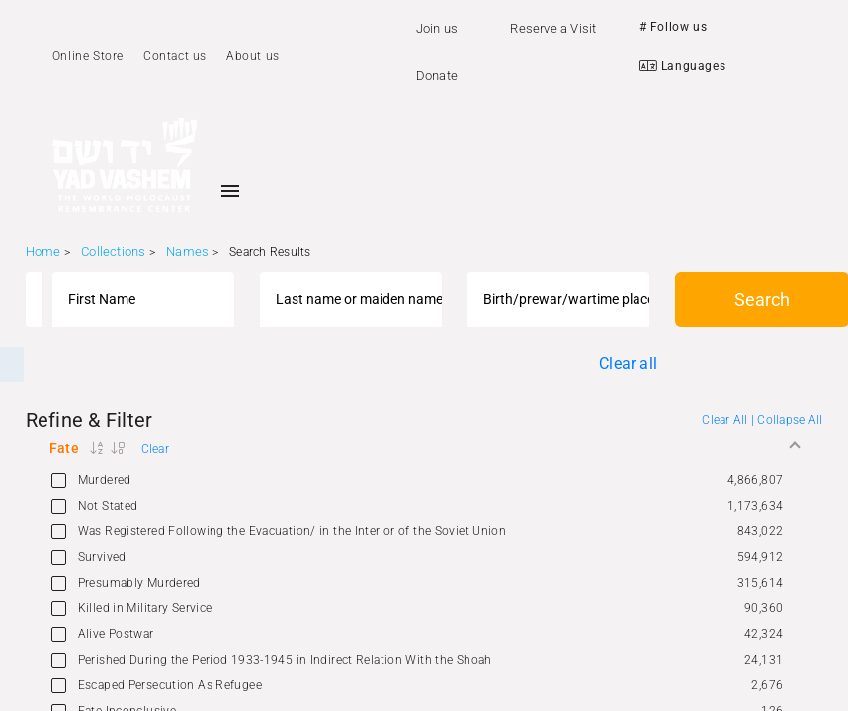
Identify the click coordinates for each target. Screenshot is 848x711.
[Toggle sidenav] (230, 190)
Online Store (88, 56)
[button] (424, 448)
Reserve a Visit (553, 28)
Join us (437, 28)
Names (187, 251)
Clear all (628, 364)
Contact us (175, 56)
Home (43, 251)
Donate (437, 75)
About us (253, 56)
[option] (424, 480)
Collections (113, 251)
